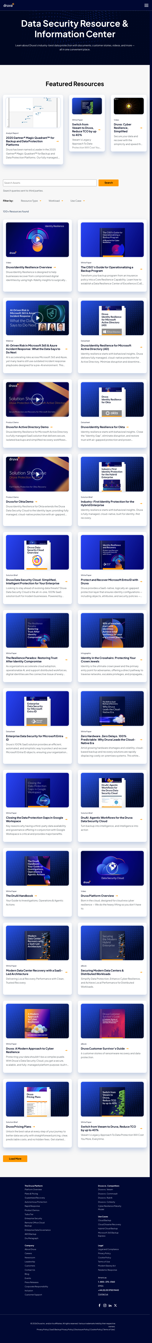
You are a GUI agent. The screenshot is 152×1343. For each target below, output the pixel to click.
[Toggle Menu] (88, 5)
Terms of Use (108, 1329)
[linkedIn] (110, 1305)
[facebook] (99, 1305)
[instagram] (104, 1305)
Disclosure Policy (81, 1329)
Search (109, 182)
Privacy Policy (43, 1329)
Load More (15, 1158)
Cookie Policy (96, 1329)
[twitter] (115, 1305)
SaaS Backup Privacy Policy (61, 1329)
